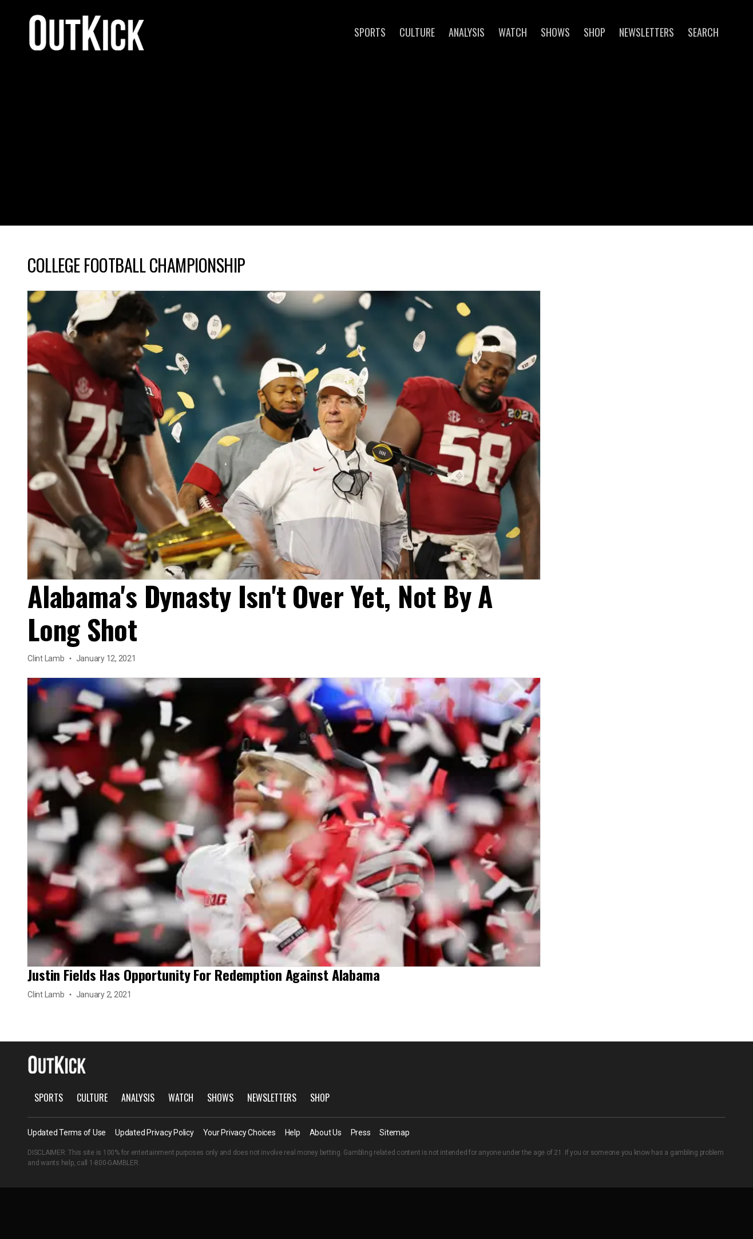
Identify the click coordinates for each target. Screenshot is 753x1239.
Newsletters (646, 32)
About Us (326, 1132)
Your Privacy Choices (239, 1132)
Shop (594, 32)
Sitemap (394, 1132)
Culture (417, 32)
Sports (370, 32)
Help (292, 1132)
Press (361, 1132)
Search (703, 32)
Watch (512, 32)
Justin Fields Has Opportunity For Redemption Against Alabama (203, 974)
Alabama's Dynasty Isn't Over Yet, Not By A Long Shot (260, 612)
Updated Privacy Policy (154, 1132)
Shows (555, 32)
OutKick (86, 32)
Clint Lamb (46, 658)
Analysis (467, 32)
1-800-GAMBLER (113, 1163)
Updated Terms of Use (66, 1132)
